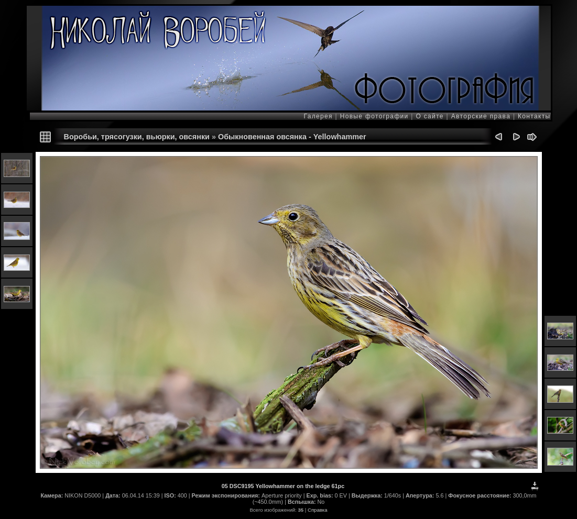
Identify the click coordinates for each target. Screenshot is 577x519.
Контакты (532, 116)
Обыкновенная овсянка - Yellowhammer (292, 136)
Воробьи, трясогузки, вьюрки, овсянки (137, 136)
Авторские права (481, 116)
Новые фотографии (374, 116)
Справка (318, 510)
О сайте (430, 116)
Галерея (319, 116)
